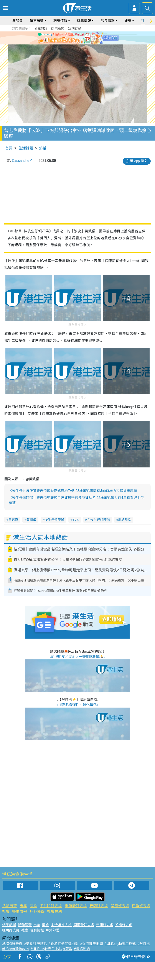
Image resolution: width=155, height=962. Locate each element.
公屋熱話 (40, 28)
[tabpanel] (77, 37)
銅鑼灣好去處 (76, 906)
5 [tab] (87, 43)
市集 (23, 906)
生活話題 (25, 148)
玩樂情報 (60, 21)
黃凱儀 (31, 519)
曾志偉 (13, 519)
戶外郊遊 (37, 912)
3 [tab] (78, 43)
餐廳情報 (19, 912)
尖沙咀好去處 (51, 906)
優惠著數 (37, 21)
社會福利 (54, 912)
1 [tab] (70, 43)
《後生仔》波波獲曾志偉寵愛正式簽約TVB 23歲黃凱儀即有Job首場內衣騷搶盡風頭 (73, 491)
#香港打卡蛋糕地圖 (63, 944)
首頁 (9, 148)
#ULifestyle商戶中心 (46, 949)
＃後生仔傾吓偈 (98, 519)
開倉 (33, 906)
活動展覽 (9, 906)
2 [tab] (74, 43)
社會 (6, 912)
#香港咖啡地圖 (91, 944)
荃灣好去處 (120, 906)
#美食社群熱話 (35, 944)
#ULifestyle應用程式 (120, 944)
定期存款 (74, 28)
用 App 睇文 (138, 161)
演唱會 (17, 21)
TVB (75, 519)
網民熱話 (9, 925)
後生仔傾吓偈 (54, 519)
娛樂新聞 (57, 28)
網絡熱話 (124, 519)
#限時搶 (143, 944)
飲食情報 (108, 21)
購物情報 (84, 21)
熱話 (42, 148)
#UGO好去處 (12, 944)
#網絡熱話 (82, 949)
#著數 (67, 949)
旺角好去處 (141, 906)
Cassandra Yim (24, 160)
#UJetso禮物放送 (15, 949)
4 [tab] (83, 43)
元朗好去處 (98, 906)
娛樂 (127, 21)
